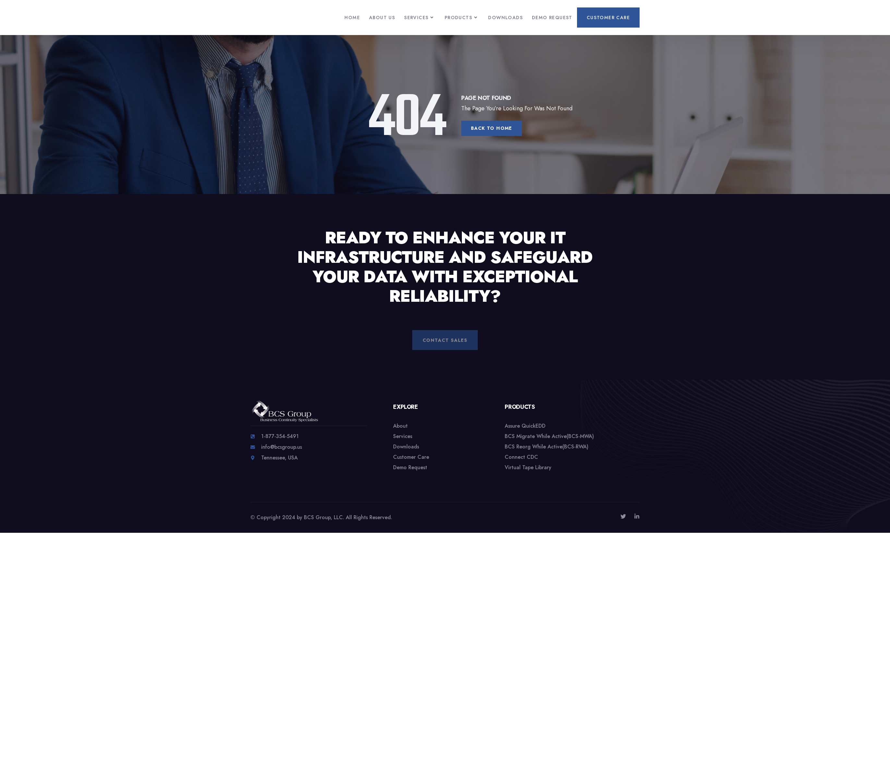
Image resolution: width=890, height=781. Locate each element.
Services (420, 17)
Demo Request (552, 17)
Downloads (505, 17)
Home (352, 17)
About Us (382, 17)
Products (462, 17)
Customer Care (608, 17)
